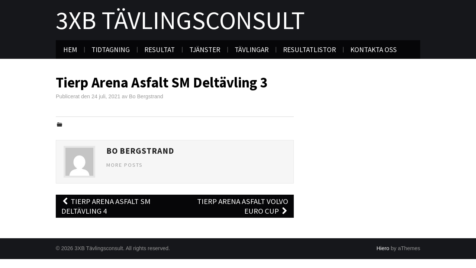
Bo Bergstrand (146, 96)
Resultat (159, 49)
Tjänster (204, 49)
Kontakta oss (373, 49)
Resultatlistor (309, 49)
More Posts (124, 165)
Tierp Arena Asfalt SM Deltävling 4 (106, 206)
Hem (70, 49)
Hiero (382, 248)
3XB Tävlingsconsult (180, 20)
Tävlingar (251, 49)
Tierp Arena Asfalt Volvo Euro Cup (242, 206)
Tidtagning (110, 49)
